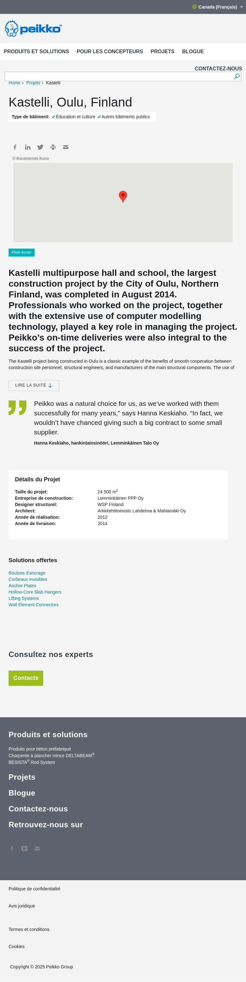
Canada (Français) (217, 7)
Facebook (15, 147)
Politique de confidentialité (34, 888)
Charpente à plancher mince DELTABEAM (51, 755)
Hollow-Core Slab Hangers (35, 592)
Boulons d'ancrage (27, 573)
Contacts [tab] (25, 678)
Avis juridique (22, 905)
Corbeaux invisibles (28, 579)
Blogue (193, 51)
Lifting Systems (24, 598)
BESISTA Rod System (32, 762)
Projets (162, 51)
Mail (66, 147)
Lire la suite (33, 385)
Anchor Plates (22, 585)
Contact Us (37, 845)
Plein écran (21, 252)
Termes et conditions (30, 929)
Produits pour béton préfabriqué (40, 748)
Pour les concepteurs (110, 51)
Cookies (17, 946)
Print (53, 147)
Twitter (40, 147)
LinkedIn (27, 147)
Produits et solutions (36, 51)
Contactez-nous (218, 68)
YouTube (24, 845)
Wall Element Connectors (33, 604)
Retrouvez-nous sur (46, 824)
